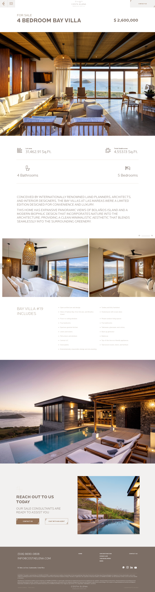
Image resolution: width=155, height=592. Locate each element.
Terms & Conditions (22, 587)
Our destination (106, 553)
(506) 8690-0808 (28, 554)
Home (80, 553)
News (101, 561)
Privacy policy (31, 587)
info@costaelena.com (34, 558)
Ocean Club (104, 556)
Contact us (28, 521)
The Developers (105, 558)
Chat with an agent (56, 521)
